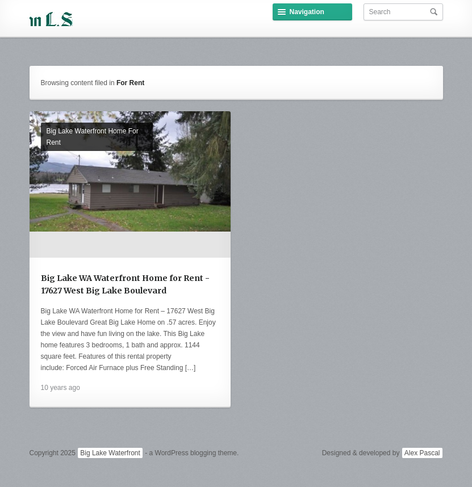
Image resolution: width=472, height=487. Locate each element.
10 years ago (60, 388)
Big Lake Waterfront (110, 453)
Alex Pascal (422, 453)
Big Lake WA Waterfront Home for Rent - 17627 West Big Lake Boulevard (125, 284)
